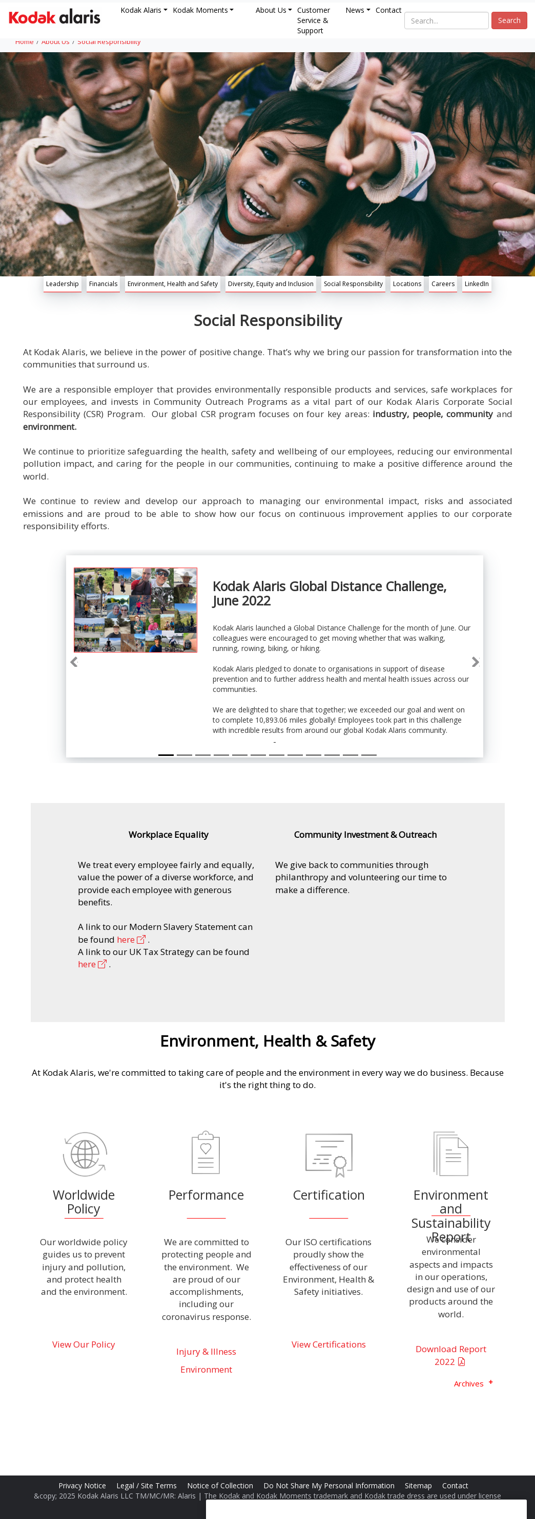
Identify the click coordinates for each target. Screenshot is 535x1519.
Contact (389, 10)
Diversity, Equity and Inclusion (271, 283)
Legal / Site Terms (147, 1485)
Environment (206, 1369)
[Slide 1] (166, 755)
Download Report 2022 (451, 1355)
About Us (56, 41)
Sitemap (419, 1485)
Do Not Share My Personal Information (330, 1485)
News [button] (354, 10)
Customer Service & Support (313, 20)
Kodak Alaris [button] (140, 10)
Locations (407, 283)
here (132, 939)
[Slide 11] (350, 755)
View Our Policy (83, 1344)
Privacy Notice (83, 1485)
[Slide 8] (295, 755)
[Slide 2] (184, 755)
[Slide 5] (240, 755)
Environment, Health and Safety (173, 283)
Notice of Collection (221, 1485)
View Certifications (329, 1344)
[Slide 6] (258, 755)
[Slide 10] (332, 755)
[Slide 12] (369, 755)
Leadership (62, 283)
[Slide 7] (276, 755)
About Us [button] (271, 10)
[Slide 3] (203, 755)
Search (509, 20)
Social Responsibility (109, 41)
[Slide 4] (221, 755)
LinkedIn (477, 283)
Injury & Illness (206, 1351)
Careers (443, 283)
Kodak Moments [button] (200, 10)
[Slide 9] (313, 755)
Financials (103, 283)
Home (24, 41)
